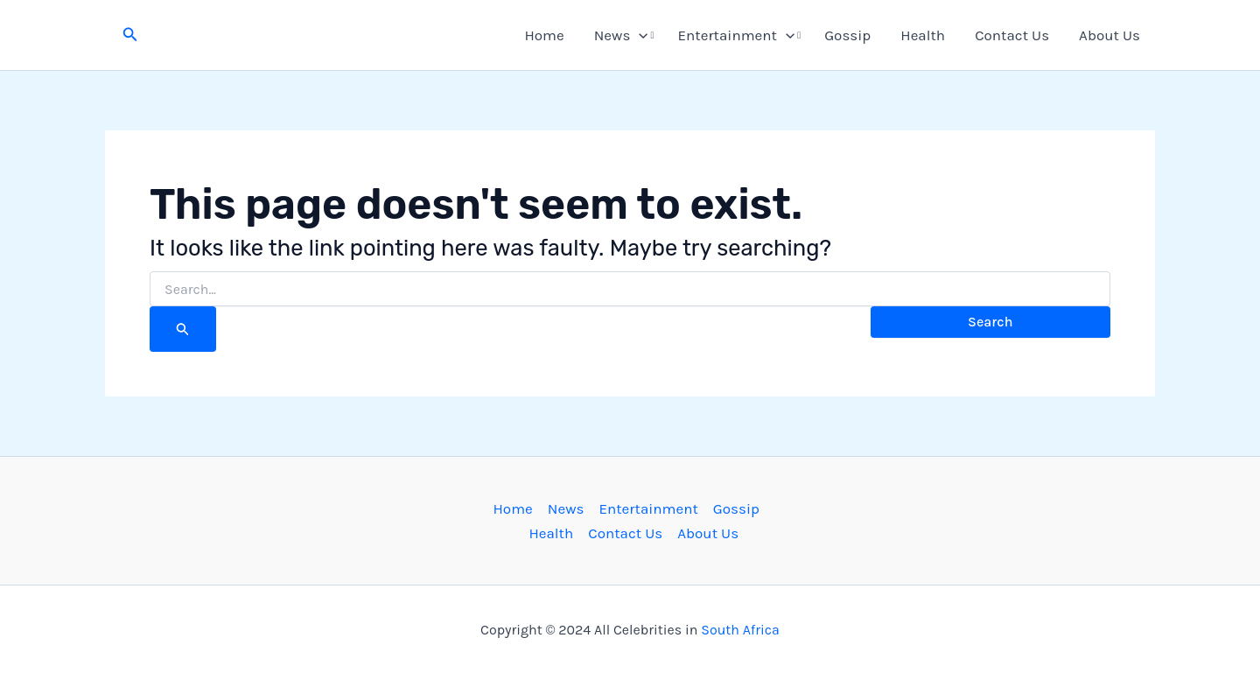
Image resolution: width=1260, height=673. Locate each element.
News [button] (621, 35)
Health (922, 35)
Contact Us (1012, 35)
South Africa (740, 629)
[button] (130, 35)
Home (544, 35)
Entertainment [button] (736, 35)
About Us (1109, 35)
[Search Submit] (183, 329)
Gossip (847, 35)
